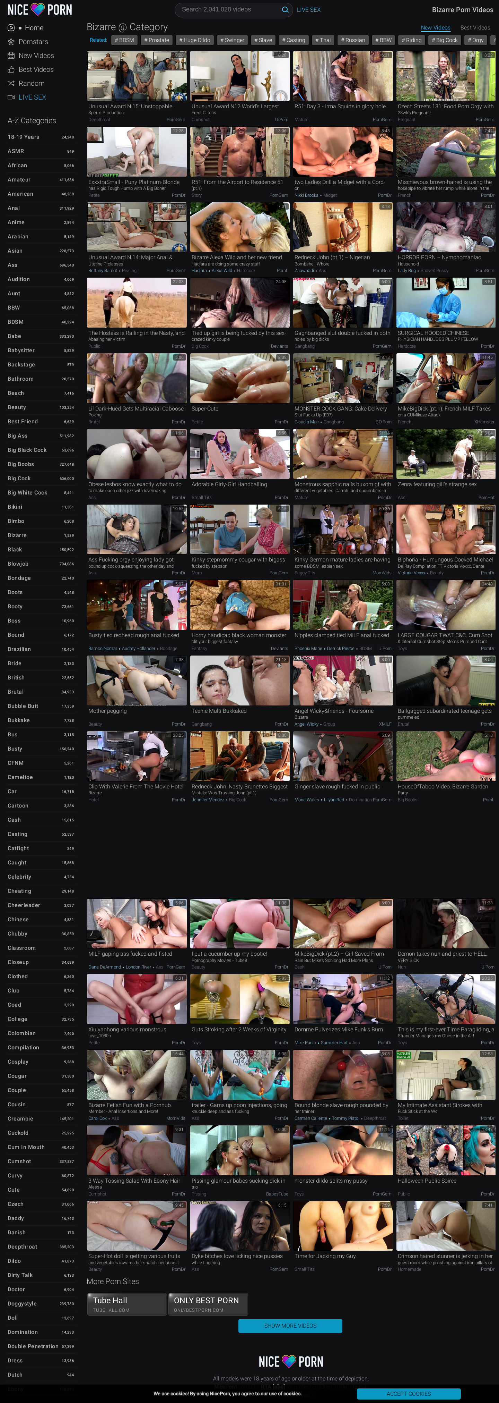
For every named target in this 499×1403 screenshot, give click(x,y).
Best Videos (36, 69)
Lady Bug (407, 270)
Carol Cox (98, 1118)
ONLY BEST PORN (208, 1304)
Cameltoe (20, 777)
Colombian (22, 1033)
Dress (15, 1360)
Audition (19, 279)
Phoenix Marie (309, 648)
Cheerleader (24, 905)
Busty (15, 748)
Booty (15, 606)
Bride (15, 663)
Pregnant (406, 119)
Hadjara (200, 270)
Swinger (234, 40)
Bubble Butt (23, 706)
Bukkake (19, 720)
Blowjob (18, 563)
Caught (17, 862)
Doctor (16, 1289)
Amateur (19, 179)
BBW (14, 307)
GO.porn (384, 421)
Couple (17, 1090)
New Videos (36, 55)
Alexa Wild (222, 270)
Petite (94, 195)
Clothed (18, 976)
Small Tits (202, 497)
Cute (14, 1189)
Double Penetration (33, 1346)
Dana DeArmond (105, 967)
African (17, 165)
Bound (16, 635)
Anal (14, 208)
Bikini (15, 507)
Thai (324, 40)
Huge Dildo (196, 40)
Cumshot (19, 1161)
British (16, 677)
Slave (264, 40)
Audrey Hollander (138, 648)
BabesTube (277, 1194)
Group (328, 724)
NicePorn (39, 9)
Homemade (409, 1269)
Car (12, 791)
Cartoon (18, 805)
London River (138, 967)
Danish (17, 1232)
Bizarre (17, 535)
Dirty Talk (20, 1275)
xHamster (484, 421)
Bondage (19, 578)
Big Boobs (21, 464)
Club (13, 990)
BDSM (16, 322)
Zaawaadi (305, 270)
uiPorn (281, 119)
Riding (413, 40)
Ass (13, 265)
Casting (18, 834)
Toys (402, 648)
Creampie (20, 1118)
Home (33, 28)
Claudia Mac (307, 421)
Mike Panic (306, 1042)
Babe (14, 336)
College (18, 1019)
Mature (301, 119)
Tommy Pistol (345, 1118)
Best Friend (23, 421)
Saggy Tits (305, 572)
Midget (329, 195)
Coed (14, 1004)
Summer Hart (334, 1042)
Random (32, 83)
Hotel (93, 799)
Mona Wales (307, 799)
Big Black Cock (27, 450)
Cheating (19, 891)
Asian (15, 250)
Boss (14, 620)
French (404, 195)
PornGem (176, 119)
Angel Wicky (307, 724)
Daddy (16, 1218)
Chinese (18, 919)
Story (197, 195)
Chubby (17, 933)
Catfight (18, 848)
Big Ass (18, 435)
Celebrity (20, 876)
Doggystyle (22, 1303)
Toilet (403, 1118)
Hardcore (245, 270)
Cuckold (18, 1133)
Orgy (477, 40)
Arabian (18, 236)
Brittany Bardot (103, 270)
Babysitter (21, 350)
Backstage (21, 364)
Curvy (15, 1175)
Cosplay (18, 1061)
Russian (354, 40)
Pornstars (33, 41)
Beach (16, 393)
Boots (15, 592)
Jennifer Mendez (208, 799)
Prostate (158, 40)
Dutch (15, 1374)
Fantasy (199, 648)
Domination (23, 1332)
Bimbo (16, 521)
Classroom (22, 948)
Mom (197, 572)
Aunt (14, 293)
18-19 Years (24, 137)
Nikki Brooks (307, 195)
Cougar (17, 1076)
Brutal (16, 691)
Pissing (129, 270)
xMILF (385, 724)
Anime (16, 222)
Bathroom (21, 378)
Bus (13, 734)
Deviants (279, 346)
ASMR (16, 151)
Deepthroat (22, 1246)
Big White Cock (27, 492)
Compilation (24, 1047)
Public (94, 346)
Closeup (18, 962)
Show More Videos (290, 1325)
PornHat (486, 497)
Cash (14, 820)
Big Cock (19, 478)
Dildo (14, 1261)
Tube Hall (127, 1304)
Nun (402, 967)
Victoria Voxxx (412, 572)
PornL (282, 270)
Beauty (17, 407)
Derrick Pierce (341, 648)
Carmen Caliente (311, 1118)
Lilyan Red (334, 799)
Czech (16, 1204)
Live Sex (32, 97)
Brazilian (19, 649)
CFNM (16, 763)
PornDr (178, 195)
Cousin (17, 1104)
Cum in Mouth (26, 1147)
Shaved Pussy (434, 270)
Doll (13, 1318)
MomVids (382, 572)
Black (15, 549)
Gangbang (305, 346)
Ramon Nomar (103, 648)
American (20, 194)
